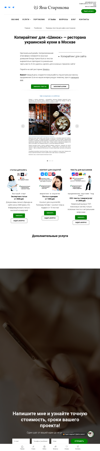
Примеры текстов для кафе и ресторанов (60, 28)
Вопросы (63, 19)
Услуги (26, 19)
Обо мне (15, 19)
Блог (73, 19)
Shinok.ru (46, 69)
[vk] (9, 7)
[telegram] (13, 7)
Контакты (84, 19)
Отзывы (52, 19)
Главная (27, 28)
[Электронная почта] (5, 7)
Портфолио (39, 19)
